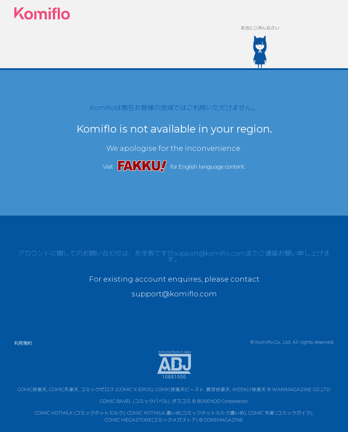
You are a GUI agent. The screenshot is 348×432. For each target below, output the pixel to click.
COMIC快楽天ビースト (179, 389)
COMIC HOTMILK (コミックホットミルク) (80, 413)
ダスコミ (181, 401)
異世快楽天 (218, 389)
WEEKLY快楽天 (249, 389)
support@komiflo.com (210, 253)
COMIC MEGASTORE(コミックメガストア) (151, 420)
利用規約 (23, 343)
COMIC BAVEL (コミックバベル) (135, 401)
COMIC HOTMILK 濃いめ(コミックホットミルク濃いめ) (186, 413)
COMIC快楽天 (32, 389)
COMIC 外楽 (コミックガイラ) (280, 413)
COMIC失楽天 (64, 389)
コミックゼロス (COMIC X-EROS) (117, 389)
